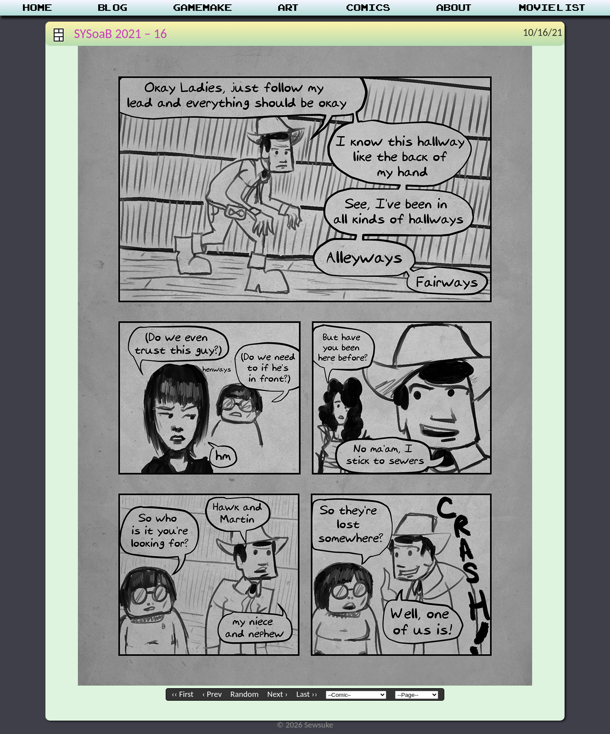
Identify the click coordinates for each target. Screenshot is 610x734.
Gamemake (202, 7)
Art (289, 7)
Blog (113, 7)
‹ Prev (212, 694)
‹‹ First (183, 694)
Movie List (553, 7)
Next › (277, 694)
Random (245, 694)
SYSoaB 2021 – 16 (120, 33)
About (455, 7)
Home (37, 7)
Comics (369, 7)
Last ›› (306, 694)
